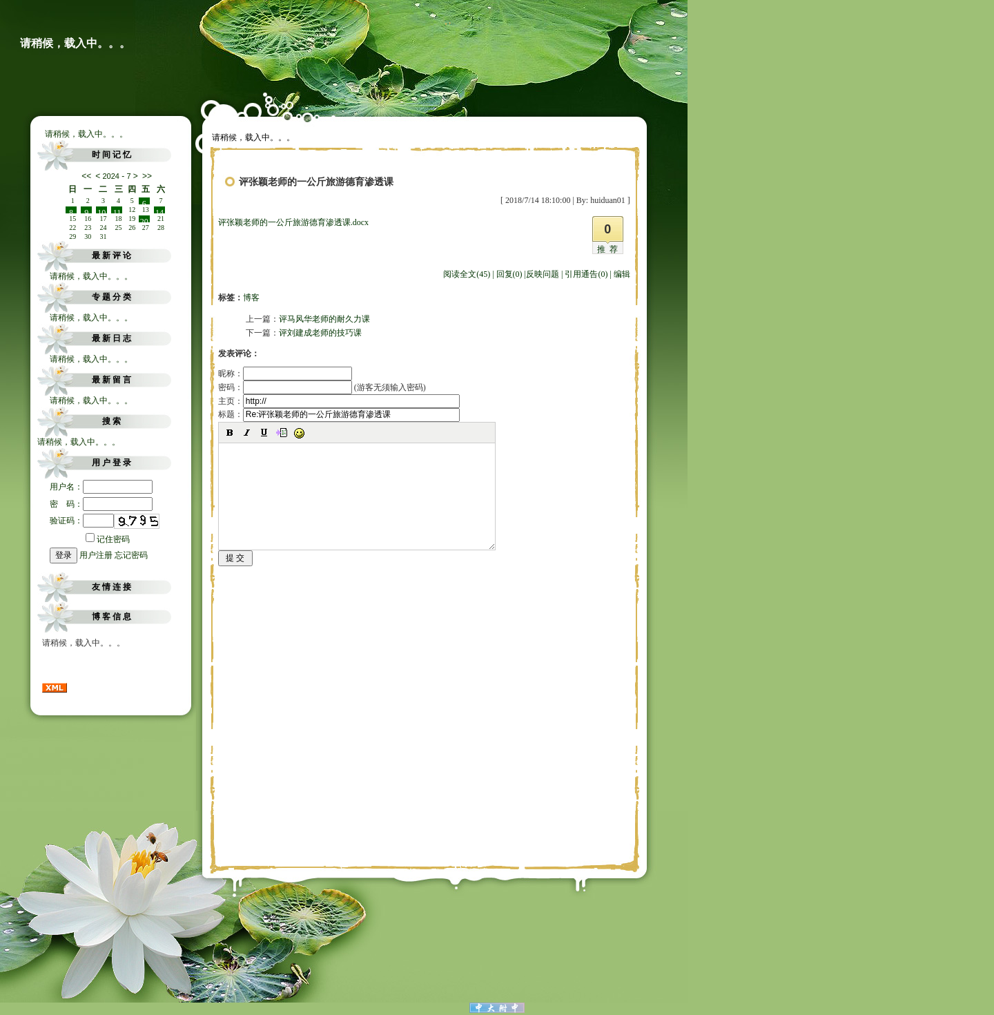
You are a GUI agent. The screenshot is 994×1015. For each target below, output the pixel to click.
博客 (251, 297)
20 (144, 219)
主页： (339, 401)
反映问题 (542, 274)
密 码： (101, 504)
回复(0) (509, 274)
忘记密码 (131, 555)
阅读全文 (466, 274)
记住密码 (108, 539)
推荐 (609, 249)
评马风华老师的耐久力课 (324, 319)
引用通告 (586, 274)
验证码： (82, 520)
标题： (339, 414)
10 (101, 210)
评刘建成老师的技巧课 (320, 333)
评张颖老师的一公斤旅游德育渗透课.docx (293, 222)
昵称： (285, 373)
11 (117, 210)
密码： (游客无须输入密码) (322, 387)
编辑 (622, 274)
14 (159, 210)
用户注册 (96, 555)
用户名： (101, 487)
